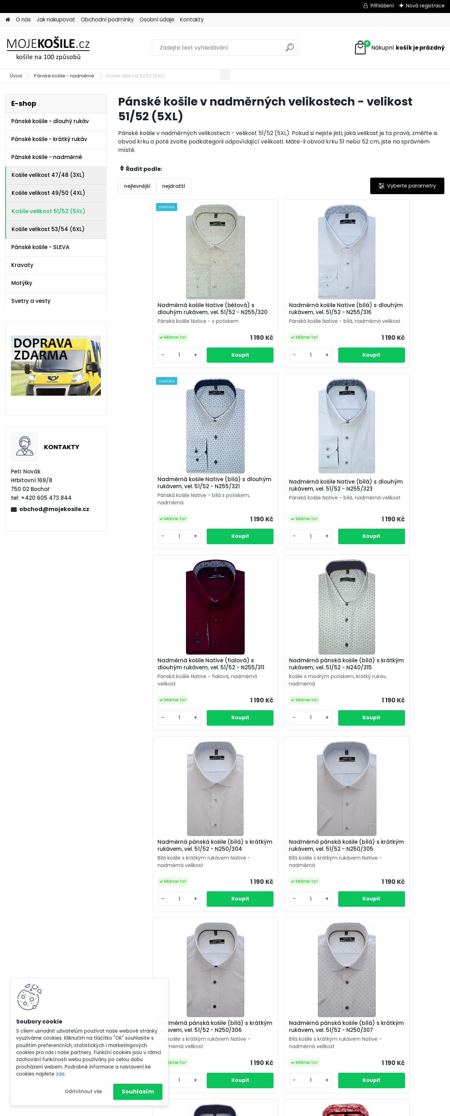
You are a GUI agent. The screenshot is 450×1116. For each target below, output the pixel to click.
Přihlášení (382, 5)
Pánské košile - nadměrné (64, 75)
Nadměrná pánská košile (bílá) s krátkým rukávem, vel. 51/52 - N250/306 (388, 689)
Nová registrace (425, 5)
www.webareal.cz (253, 1108)
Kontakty (192, 19)
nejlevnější (137, 186)
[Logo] (53, 47)
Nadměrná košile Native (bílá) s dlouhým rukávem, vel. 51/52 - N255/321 (387, 312)
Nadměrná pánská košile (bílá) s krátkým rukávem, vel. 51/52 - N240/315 (388, 500)
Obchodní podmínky (107, 19)
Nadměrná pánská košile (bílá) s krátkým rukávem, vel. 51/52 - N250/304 (171, 689)
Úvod (16, 75)
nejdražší (173, 186)
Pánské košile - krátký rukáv (49, 139)
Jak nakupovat (56, 19)
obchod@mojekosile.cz (54, 509)
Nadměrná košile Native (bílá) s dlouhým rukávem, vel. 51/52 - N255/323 (169, 500)
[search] (290, 50)
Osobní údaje (157, 19)
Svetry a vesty (31, 301)
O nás (23, 19)
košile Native (286, 1021)
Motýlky (21, 283)
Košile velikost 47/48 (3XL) (48, 175)
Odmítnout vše (83, 1091)
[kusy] (143, 369)
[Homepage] (7, 20)
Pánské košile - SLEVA (40, 247)
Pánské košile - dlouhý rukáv (50, 121)
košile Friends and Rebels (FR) (221, 1021)
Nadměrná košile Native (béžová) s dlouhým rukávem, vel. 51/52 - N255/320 (172, 314)
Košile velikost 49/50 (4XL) (48, 193)
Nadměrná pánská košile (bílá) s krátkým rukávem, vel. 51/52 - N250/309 (279, 877)
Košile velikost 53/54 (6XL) (48, 229)
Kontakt (320, 1005)
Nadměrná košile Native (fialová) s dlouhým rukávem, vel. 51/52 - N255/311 (280, 500)
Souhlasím (138, 1092)
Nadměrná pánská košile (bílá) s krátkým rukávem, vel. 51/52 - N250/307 (171, 877)
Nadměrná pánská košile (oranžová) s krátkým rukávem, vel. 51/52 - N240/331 (386, 877)
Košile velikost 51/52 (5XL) (48, 211)
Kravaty (22, 265)
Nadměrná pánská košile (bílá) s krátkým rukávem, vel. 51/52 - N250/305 (279, 689)
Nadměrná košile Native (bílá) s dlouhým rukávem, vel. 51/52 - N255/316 (278, 312)
